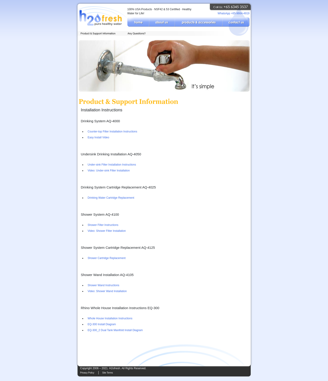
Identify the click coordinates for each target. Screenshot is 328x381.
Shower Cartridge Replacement (107, 258)
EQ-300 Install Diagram (102, 324)
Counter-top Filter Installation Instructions (112, 131)
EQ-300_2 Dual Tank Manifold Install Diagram (115, 330)
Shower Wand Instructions (103, 285)
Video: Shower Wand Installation (107, 291)
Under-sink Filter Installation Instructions (112, 164)
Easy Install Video (98, 137)
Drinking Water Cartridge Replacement (111, 197)
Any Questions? (137, 33)
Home (138, 22)
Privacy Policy (87, 372)
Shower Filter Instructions (103, 225)
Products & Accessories (198, 22)
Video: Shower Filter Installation (107, 230)
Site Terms (107, 372)
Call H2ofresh (232, 7)
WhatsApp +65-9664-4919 (233, 13)
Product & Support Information (101, 33)
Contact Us (236, 22)
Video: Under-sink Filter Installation (109, 170)
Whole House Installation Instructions (110, 318)
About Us (162, 22)
